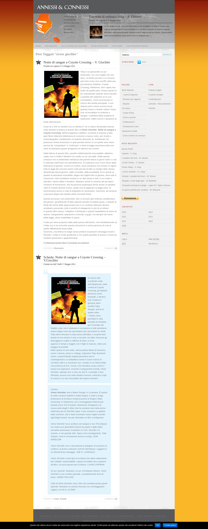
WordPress (153, 244)
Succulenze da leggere (74, 46)
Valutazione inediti (137, 46)
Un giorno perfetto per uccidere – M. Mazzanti (141, 190)
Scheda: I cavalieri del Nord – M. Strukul (139, 176)
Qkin (123, 521)
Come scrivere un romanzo (134, 136)
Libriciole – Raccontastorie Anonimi (159, 106)
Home (38, 46)
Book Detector (99, 46)
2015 (124, 212)
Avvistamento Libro (131, 126)
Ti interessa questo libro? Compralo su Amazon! (66, 243)
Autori (56, 499)
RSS (144, 62)
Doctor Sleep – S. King (131, 167)
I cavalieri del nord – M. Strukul (135, 158)
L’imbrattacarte (154, 99)
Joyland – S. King (129, 153)
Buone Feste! (127, 149)
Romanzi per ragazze (132, 99)
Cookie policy (170, 525)
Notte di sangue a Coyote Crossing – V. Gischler (77, 62)
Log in (124, 239)
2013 (124, 217)
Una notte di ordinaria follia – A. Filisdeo (115, 16)
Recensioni (51, 46)
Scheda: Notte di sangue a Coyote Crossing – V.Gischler (75, 258)
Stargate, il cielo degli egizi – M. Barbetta (139, 181)
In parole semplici (155, 95)
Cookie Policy (128, 113)
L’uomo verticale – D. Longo (133, 172)
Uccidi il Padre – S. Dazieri (133, 163)
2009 (124, 226)
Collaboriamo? (129, 122)
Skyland (126, 104)
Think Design (105, 521)
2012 (150, 217)
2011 (124, 221)
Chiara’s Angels (154, 90)
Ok (157, 525)
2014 (150, 212)
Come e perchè (129, 117)
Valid (153, 239)
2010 (150, 221)
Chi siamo (117, 46)
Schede (63, 499)
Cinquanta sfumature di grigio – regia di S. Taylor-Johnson (146, 185)
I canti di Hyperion (130, 95)
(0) (110, 248)
